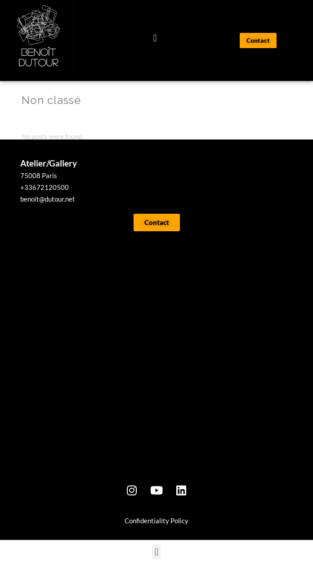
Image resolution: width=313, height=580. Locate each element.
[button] (155, 38)
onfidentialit (147, 532)
